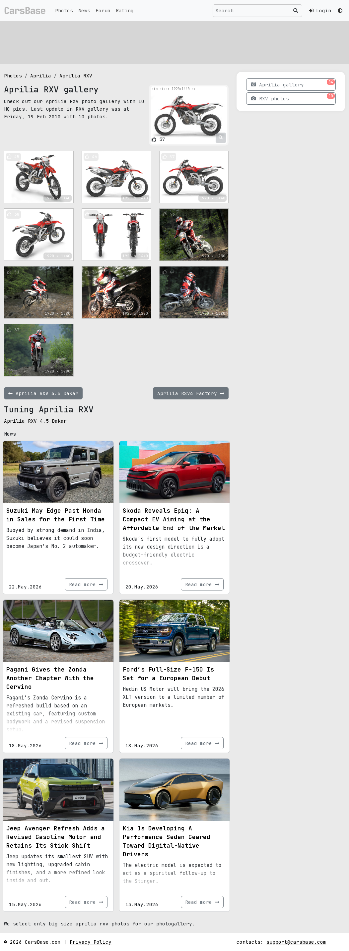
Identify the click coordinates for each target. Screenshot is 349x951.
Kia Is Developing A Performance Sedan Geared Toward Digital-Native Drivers (166, 841)
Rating (125, 10)
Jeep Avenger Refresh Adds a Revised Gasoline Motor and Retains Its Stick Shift (55, 836)
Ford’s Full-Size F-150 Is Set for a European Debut (168, 674)
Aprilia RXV (75, 75)
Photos (64, 10)
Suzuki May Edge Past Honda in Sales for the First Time (55, 515)
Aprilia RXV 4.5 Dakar (35, 421)
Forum (103, 10)
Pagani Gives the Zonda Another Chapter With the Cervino (50, 678)
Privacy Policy (90, 942)
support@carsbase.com (296, 942)
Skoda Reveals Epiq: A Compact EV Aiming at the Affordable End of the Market (174, 519)
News (84, 10)
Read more (86, 584)
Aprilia (40, 75)
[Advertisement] (174, 41)
